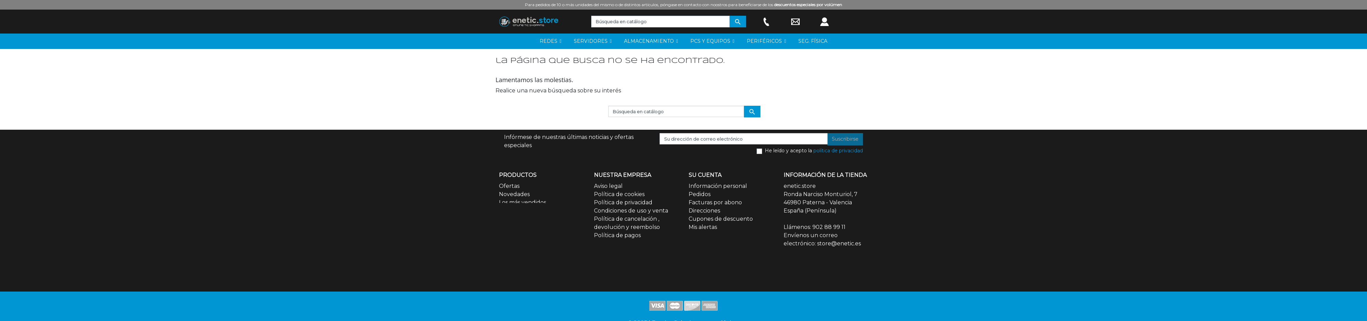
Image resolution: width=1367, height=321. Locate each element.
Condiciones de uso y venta (631, 210)
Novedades (514, 194)
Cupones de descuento (721, 219)
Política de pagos (617, 235)
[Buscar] (660, 21)
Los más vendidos (522, 202)
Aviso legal (608, 186)
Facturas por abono (715, 202)
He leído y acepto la (814, 150)
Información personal (718, 186)
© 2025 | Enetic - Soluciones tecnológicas (684, 286)
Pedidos (699, 194)
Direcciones (704, 210)
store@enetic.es (839, 243)
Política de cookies (619, 194)
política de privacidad (838, 150)
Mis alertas (703, 227)
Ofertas (509, 186)
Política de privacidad (623, 202)
